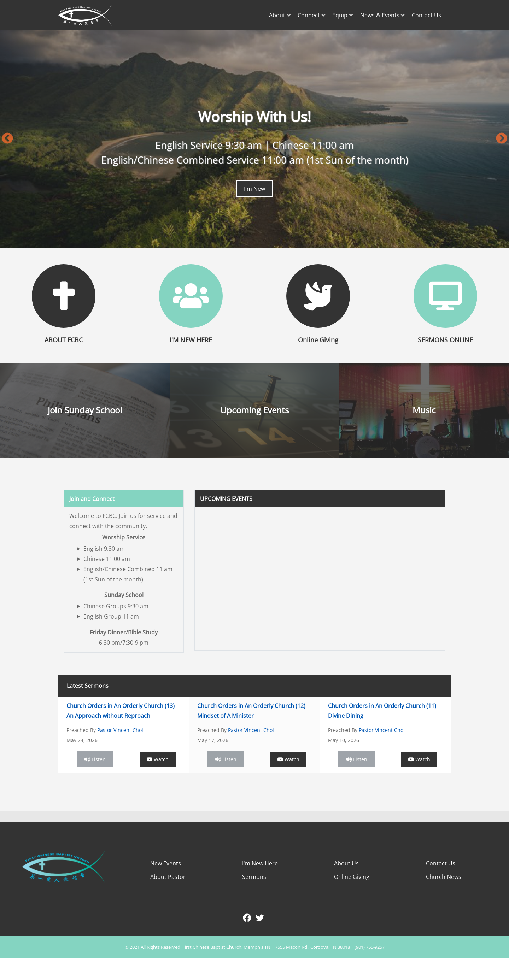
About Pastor (168, 877)
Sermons (254, 877)
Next (501, 138)
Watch (158, 759)
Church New (442, 877)
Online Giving (351, 877)
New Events (165, 863)
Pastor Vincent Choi (120, 730)
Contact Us (426, 15)
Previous (7, 138)
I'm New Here (260, 863)
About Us (346, 863)
